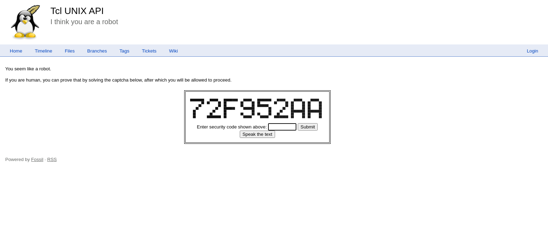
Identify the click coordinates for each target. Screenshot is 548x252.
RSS (52, 159)
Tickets (149, 51)
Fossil (37, 159)
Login (532, 51)
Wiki (173, 51)
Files (69, 51)
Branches (97, 51)
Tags (124, 51)
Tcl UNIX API (77, 11)
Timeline (43, 51)
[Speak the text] (257, 134)
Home (16, 51)
